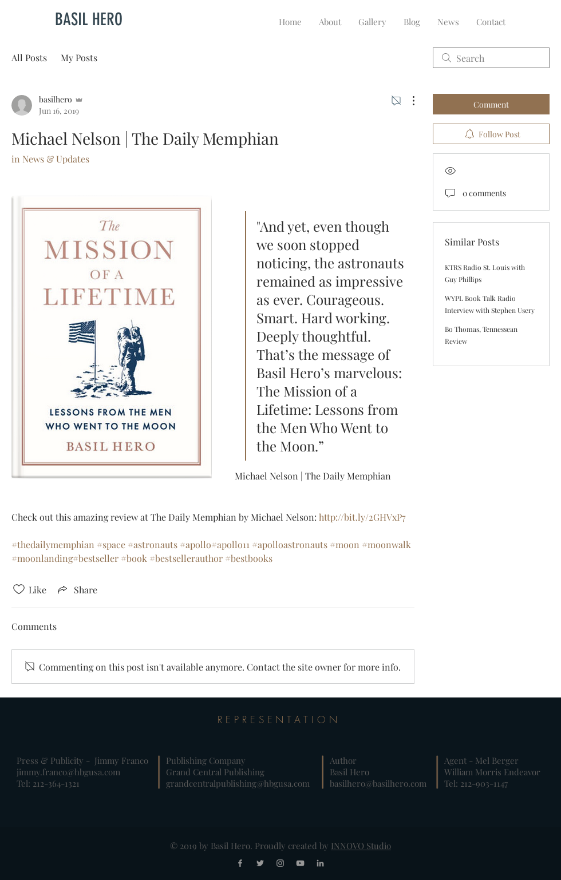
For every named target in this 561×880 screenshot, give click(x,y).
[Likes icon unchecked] (18, 589)
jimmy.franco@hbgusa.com (68, 772)
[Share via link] (76, 589)
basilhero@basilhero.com (378, 783)
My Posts (79, 57)
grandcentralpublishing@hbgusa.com (238, 783)
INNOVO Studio (361, 845)
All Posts (29, 57)
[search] (491, 57)
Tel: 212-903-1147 (476, 783)
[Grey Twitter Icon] (260, 863)
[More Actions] (407, 101)
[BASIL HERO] (88, 19)
